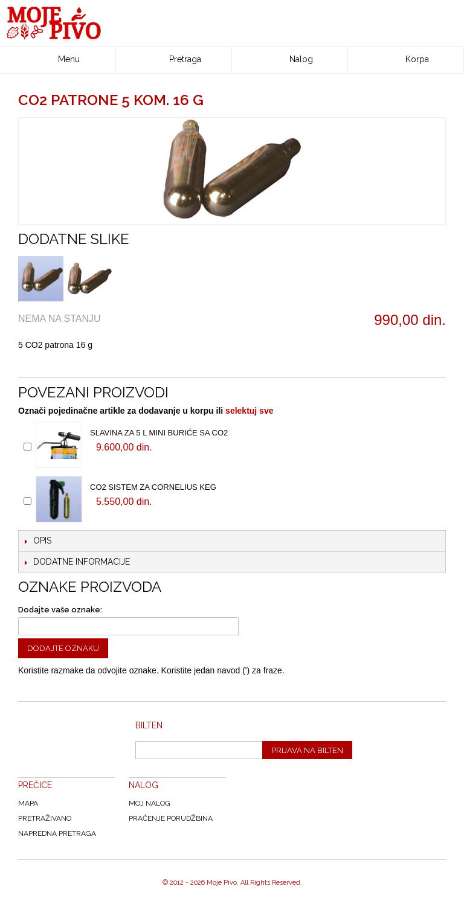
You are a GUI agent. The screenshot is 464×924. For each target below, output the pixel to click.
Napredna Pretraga (57, 833)
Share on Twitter (87, 365)
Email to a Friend (39, 365)
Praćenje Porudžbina (171, 818)
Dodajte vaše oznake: (60, 609)
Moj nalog (149, 803)
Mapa (28, 803)
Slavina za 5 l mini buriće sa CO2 (159, 432)
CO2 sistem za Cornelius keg (153, 487)
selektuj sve (249, 410)
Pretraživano (44, 818)
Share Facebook (63, 365)
